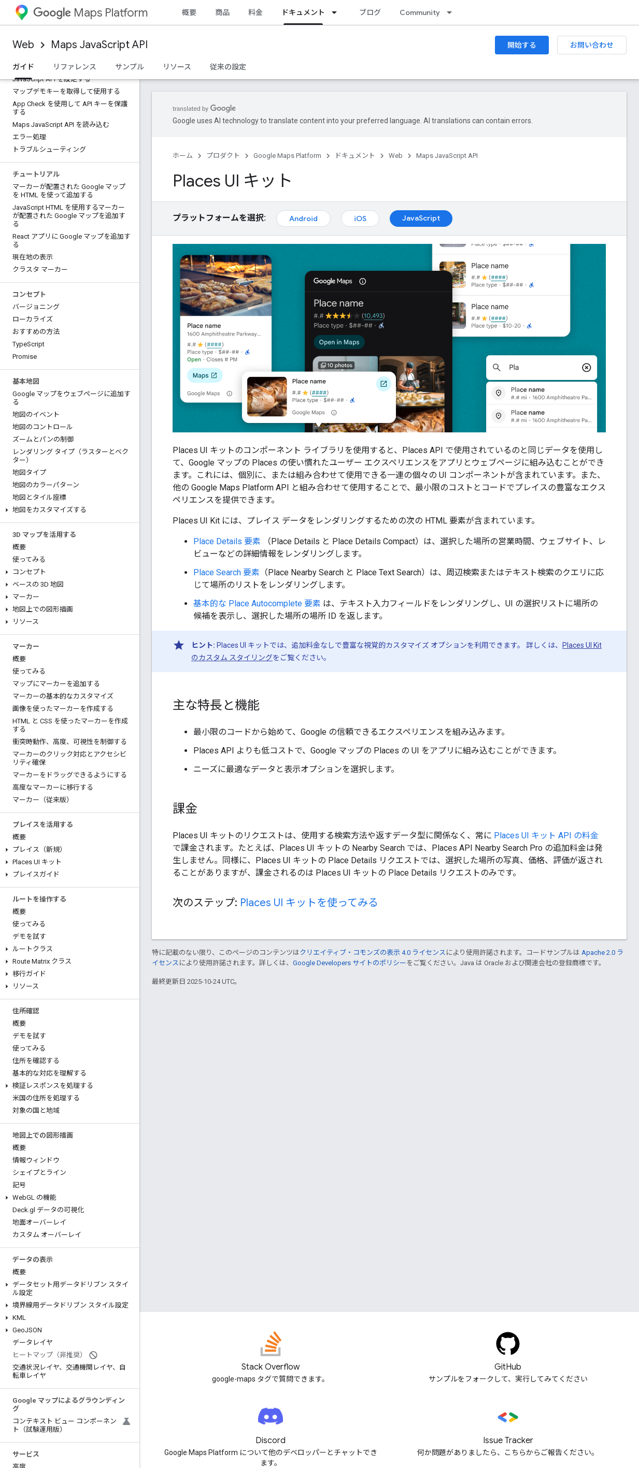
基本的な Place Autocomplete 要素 (257, 603)
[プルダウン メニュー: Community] (452, 12)
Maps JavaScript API (99, 44)
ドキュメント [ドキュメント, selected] (303, 12)
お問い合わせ (592, 45)
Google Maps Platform (287, 155)
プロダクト (223, 155)
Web (23, 44)
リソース (177, 66)
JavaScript (421, 218)
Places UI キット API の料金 (546, 835)
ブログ (370, 12)
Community (420, 12)
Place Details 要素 (227, 541)
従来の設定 (228, 66)
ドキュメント (355, 155)
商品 (222, 12)
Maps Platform (90, 13)
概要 (189, 12)
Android (303, 218)
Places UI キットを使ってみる (309, 902)
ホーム (183, 155)
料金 (255, 12)
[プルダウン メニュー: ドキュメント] (337, 12)
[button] (67, 510)
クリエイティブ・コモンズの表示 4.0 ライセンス (373, 952)
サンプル (129, 66)
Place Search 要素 (226, 572)
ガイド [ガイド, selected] (23, 66)
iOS (360, 218)
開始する (521, 45)
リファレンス (74, 66)
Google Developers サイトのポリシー (349, 963)
